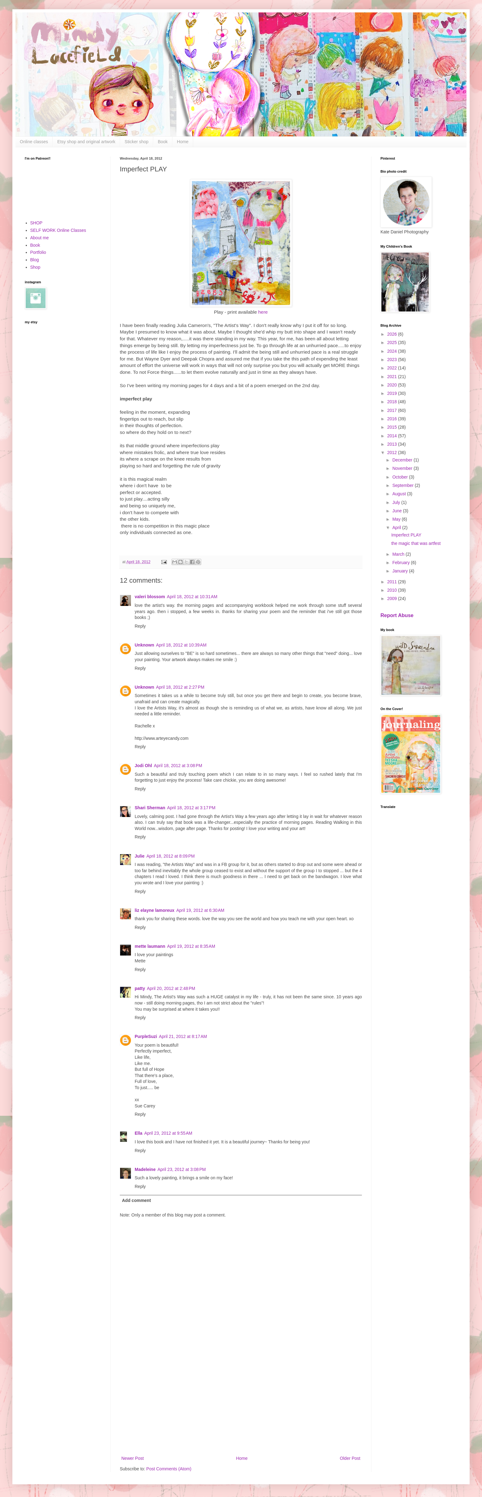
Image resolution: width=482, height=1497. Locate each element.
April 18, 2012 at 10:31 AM (192, 596)
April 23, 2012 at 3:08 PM (182, 1169)
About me (39, 237)
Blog (34, 259)
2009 (392, 598)
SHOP (36, 222)
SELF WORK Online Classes (58, 230)
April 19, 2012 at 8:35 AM (191, 946)
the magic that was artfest (416, 543)
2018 (392, 401)
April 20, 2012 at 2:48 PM (171, 988)
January (400, 570)
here (263, 312)
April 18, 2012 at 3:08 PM (178, 765)
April (397, 527)
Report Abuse (397, 615)
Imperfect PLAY (406, 534)
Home (183, 141)
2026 (392, 334)
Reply (140, 626)
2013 (392, 444)
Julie (140, 856)
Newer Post (132, 1458)
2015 (392, 427)
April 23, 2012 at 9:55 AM (168, 1133)
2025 (392, 342)
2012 (392, 452)
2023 (392, 359)
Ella (138, 1133)
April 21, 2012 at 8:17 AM (183, 1036)
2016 (392, 418)
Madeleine (145, 1169)
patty (140, 988)
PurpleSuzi (146, 1036)
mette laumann (150, 946)
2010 (392, 590)
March (399, 554)
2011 (392, 581)
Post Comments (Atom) (168, 1468)
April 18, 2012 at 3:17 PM (191, 807)
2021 (392, 376)
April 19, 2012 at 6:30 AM (200, 910)
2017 (392, 410)
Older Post (350, 1458)
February (401, 562)
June (397, 510)
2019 (392, 393)
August (399, 493)
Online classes (34, 141)
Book (163, 141)
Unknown (144, 645)
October (400, 477)
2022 (392, 367)
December (402, 459)
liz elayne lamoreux (154, 910)
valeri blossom (150, 596)
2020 (392, 384)
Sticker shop (137, 141)
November (402, 468)
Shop (35, 267)
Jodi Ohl (143, 765)
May (397, 519)
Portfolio (38, 252)
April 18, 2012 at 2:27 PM (180, 687)
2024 (392, 351)
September (403, 485)
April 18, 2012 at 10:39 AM (181, 645)
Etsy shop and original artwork (86, 141)
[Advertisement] (241, 1403)
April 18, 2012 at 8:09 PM (170, 856)
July (396, 502)
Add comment (136, 1200)
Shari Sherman (150, 807)
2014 (392, 435)
